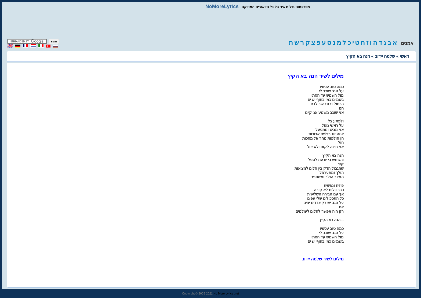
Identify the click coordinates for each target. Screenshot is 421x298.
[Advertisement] (210, 24)
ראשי (404, 56)
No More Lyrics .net (226, 293)
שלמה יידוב (385, 56)
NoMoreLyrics (222, 6)
